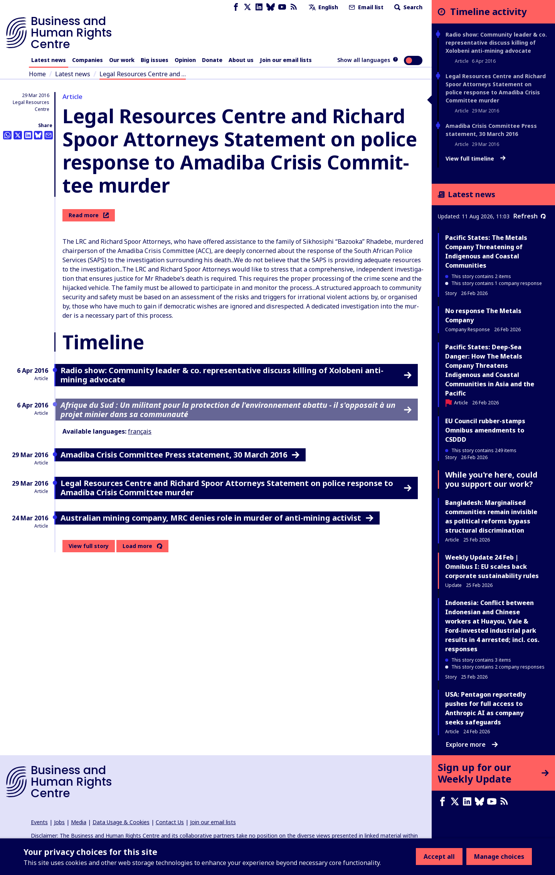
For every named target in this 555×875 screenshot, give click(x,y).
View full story (89, 546)
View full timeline (476, 158)
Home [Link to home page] (37, 74)
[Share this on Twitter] (17, 135)
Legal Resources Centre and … (142, 74)
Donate (212, 60)
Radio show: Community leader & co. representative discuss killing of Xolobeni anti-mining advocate (496, 42)
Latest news (48, 60)
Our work (122, 60)
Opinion (185, 60)
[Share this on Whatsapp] (7, 135)
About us (241, 60)
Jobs (59, 822)
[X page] (247, 7)
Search (407, 7)
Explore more (472, 744)
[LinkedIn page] (259, 7)
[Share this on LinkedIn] (28, 135)
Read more (89, 215)
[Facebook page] (235, 7)
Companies (87, 60)
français (139, 431)
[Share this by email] (48, 135)
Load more (137, 546)
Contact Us (170, 822)
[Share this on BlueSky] (38, 135)
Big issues (154, 60)
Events (39, 822)
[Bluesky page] (270, 7)
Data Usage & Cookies (121, 822)
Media (78, 822)
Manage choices (499, 856)
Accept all (439, 856)
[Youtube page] (282, 7)
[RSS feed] (293, 7)
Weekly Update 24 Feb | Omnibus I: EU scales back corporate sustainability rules (492, 566)
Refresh (529, 216)
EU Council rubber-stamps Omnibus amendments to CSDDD (485, 430)
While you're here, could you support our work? (491, 479)
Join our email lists (286, 60)
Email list (365, 7)
